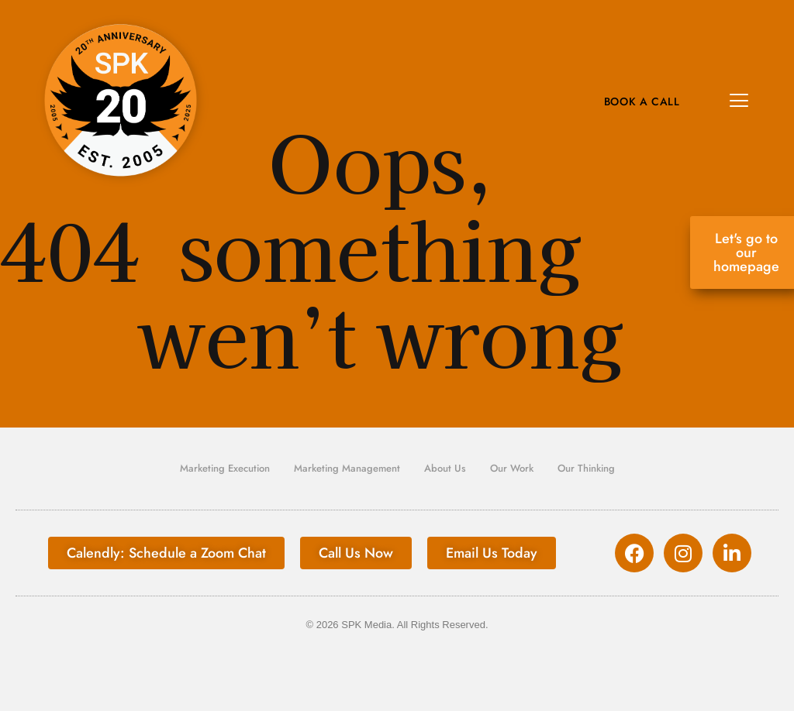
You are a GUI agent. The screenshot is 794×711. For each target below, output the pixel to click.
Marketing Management (347, 468)
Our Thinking (586, 468)
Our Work (511, 468)
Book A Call (642, 101)
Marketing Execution (225, 468)
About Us (445, 468)
